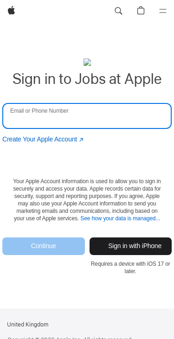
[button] (118, 11)
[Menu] (163, 11)
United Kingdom (27, 324)
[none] (87, 166)
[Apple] (11, 11)
